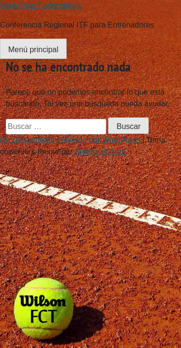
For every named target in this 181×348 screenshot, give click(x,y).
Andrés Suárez (99, 151)
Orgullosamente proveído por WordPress (71, 140)
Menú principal (33, 49)
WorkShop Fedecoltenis (41, 5)
